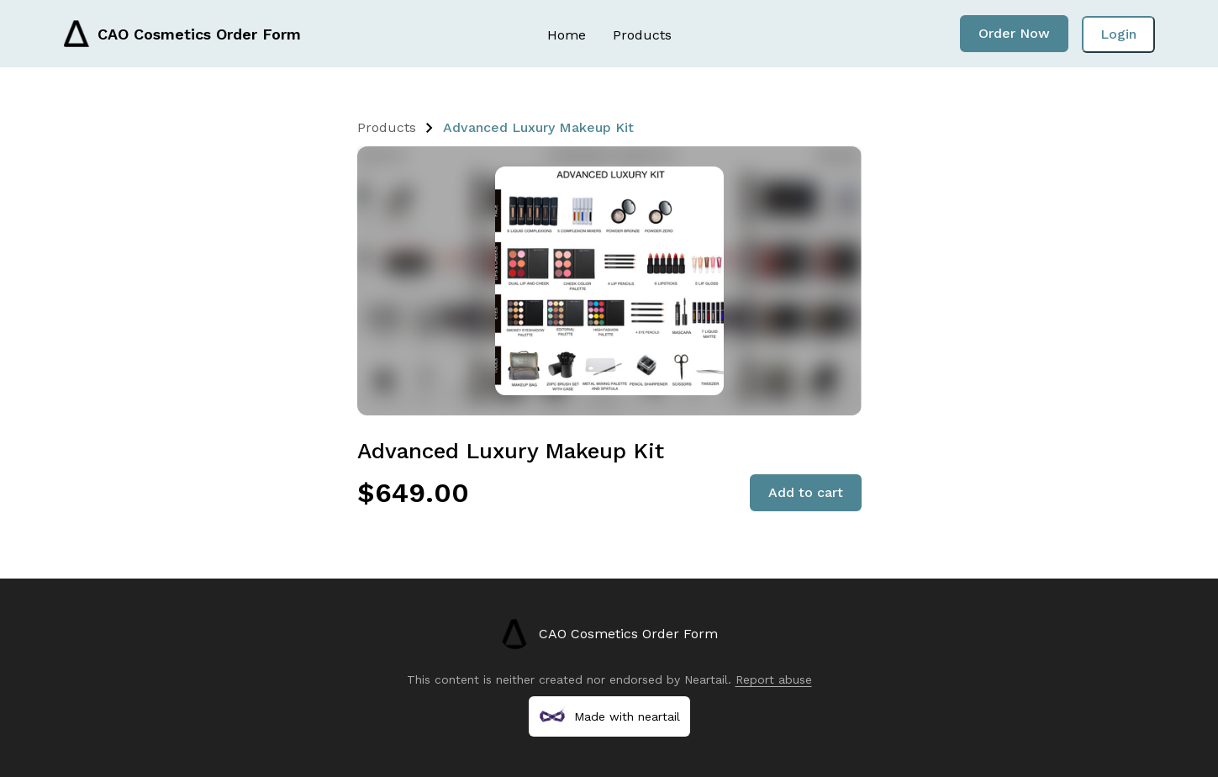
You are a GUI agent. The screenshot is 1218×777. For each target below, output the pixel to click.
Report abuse (774, 679)
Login (1118, 34)
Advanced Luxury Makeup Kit (538, 127)
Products (642, 35)
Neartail (706, 679)
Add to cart (805, 492)
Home (566, 35)
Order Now (1014, 33)
